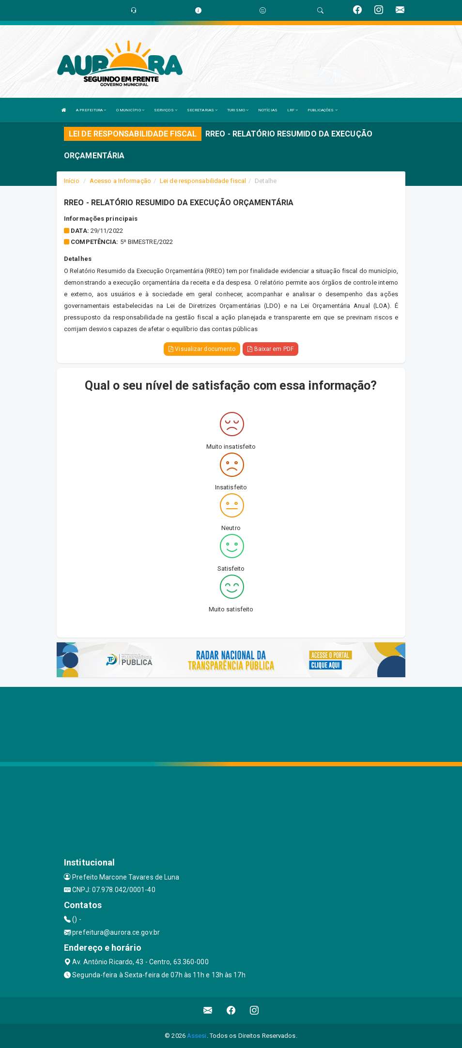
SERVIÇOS (165, 110)
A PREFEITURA (91, 110)
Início (71, 180)
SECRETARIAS (202, 110)
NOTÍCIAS (267, 110)
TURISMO (237, 110)
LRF (292, 110)
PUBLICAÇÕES (322, 110)
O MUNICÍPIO (130, 110)
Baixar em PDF (270, 349)
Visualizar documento (202, 349)
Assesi (197, 1035)
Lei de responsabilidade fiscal (203, 180)
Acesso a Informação (120, 180)
